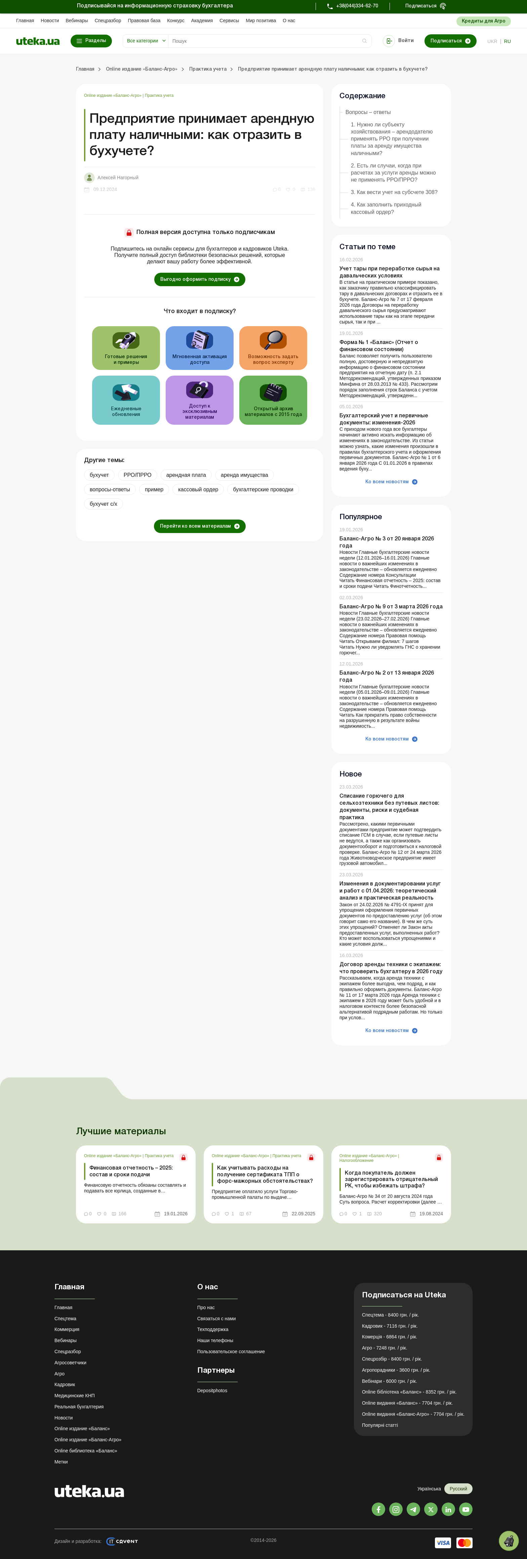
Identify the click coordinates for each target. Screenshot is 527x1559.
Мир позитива (261, 20)
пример (154, 489)
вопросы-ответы (110, 489)
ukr (492, 41)
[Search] (270, 41)
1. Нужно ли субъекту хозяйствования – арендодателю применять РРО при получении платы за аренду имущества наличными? (392, 139)
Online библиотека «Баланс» (85, 1450)
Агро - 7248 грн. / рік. (384, 1348)
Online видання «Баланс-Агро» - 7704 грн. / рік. (413, 1414)
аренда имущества (244, 475)
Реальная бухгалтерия (79, 1406)
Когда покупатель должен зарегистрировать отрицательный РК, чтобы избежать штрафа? (391, 1179)
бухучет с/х (103, 504)
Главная (25, 20)
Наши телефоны (215, 1340)
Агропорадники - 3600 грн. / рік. (396, 1370)
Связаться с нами (216, 1318)
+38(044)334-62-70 (357, 6)
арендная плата (186, 475)
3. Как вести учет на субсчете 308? (394, 192)
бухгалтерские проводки (263, 489)
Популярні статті (380, 1425)
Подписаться (421, 6)
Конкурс (176, 20)
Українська (429, 1488)
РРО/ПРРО (138, 475)
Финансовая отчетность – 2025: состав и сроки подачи (131, 1171)
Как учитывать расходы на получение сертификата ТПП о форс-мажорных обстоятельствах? (265, 1174)
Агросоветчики (70, 1362)
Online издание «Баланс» (82, 1428)
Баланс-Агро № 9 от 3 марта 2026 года (391, 607)
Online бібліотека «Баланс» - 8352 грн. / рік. (409, 1392)
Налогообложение (356, 1160)
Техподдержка (213, 1329)
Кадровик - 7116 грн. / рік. (390, 1326)
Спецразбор (108, 20)
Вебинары (77, 20)
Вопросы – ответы (368, 112)
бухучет (99, 475)
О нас (289, 20)
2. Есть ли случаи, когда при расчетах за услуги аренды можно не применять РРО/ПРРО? (393, 173)
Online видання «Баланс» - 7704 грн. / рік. (407, 1403)
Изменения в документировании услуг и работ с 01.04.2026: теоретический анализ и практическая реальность (390, 891)
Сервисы (229, 20)
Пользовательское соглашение (231, 1351)
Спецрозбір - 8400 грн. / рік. (392, 1359)
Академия (202, 20)
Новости (50, 20)
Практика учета (159, 95)
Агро (59, 1373)
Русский (458, 1488)
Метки (61, 1462)
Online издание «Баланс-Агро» (113, 95)
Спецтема (65, 1318)
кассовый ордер (198, 489)
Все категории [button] (142, 40)
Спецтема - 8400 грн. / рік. (390, 1315)
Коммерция (66, 1329)
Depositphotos (212, 1390)
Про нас (206, 1307)
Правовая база (144, 20)
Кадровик (64, 1384)
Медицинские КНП (74, 1395)
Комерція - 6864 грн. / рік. (389, 1336)
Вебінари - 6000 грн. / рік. (389, 1381)
